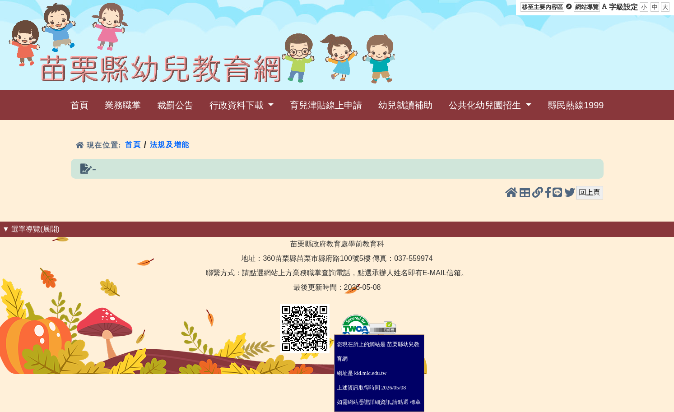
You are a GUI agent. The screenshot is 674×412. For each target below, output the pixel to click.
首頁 (133, 144)
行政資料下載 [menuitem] (237, 105)
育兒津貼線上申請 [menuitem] (326, 105)
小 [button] (644, 7)
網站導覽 (587, 7)
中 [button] (655, 7)
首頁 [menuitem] (79, 105)
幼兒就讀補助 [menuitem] (405, 105)
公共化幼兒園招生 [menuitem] (486, 105)
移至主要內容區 (542, 7)
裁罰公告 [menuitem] (175, 105)
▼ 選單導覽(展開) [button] (31, 229)
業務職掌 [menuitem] (123, 105)
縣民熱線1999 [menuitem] (576, 105)
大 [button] (665, 7)
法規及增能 (169, 144)
